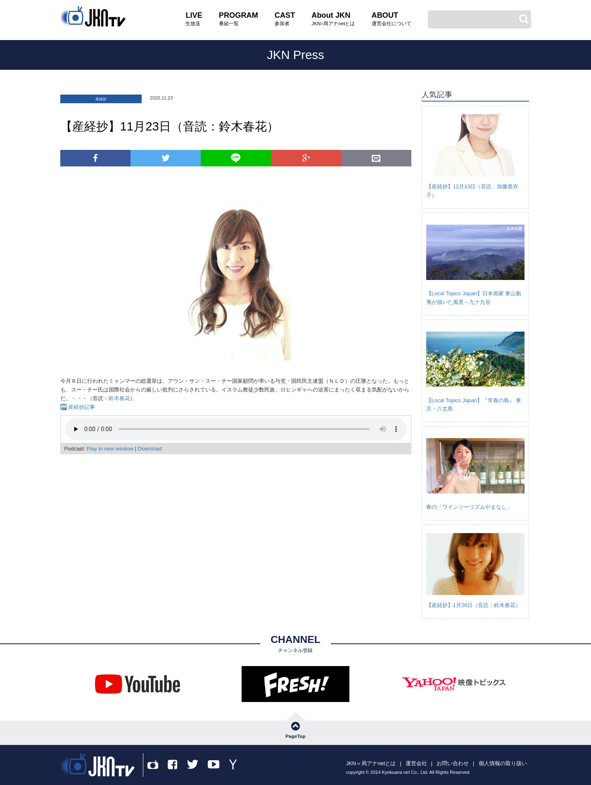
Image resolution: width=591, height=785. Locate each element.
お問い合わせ (453, 763)
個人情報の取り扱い (503, 763)
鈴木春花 (119, 398)
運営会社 (416, 763)
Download (150, 449)
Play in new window (110, 449)
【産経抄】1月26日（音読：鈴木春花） (473, 605)
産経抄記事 (81, 407)
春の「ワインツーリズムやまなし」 (469, 507)
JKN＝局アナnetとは (371, 763)
